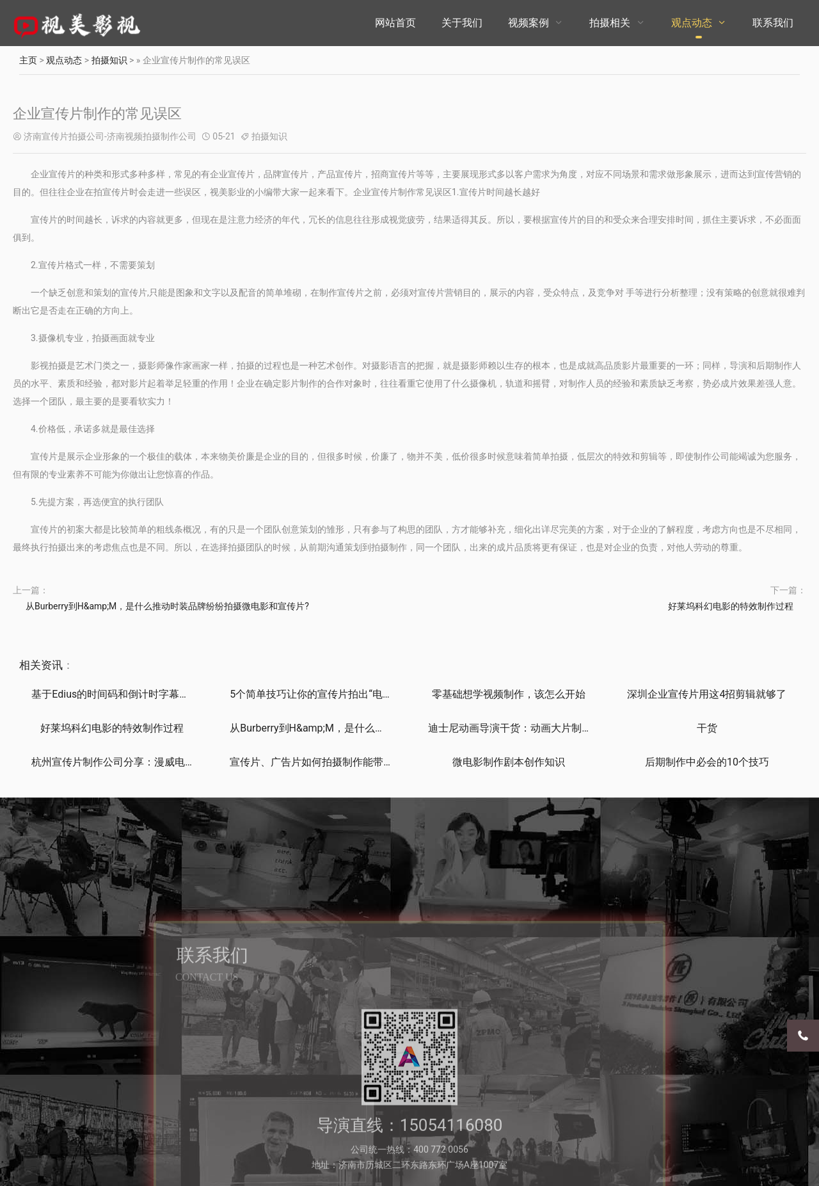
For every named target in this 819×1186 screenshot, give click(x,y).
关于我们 (461, 23)
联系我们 (772, 23)
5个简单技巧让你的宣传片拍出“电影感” (318, 694)
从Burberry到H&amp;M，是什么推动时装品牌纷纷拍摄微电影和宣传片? (167, 606)
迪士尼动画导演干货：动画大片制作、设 (520, 728)
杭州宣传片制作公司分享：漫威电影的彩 (123, 762)
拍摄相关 (609, 23)
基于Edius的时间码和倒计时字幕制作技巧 (125, 694)
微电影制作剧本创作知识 (508, 762)
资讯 (52, 665)
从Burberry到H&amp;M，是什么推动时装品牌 (333, 728)
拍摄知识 (109, 60)
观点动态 (691, 23)
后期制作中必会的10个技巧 (707, 762)
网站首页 (395, 23)
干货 (707, 728)
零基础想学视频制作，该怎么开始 (508, 694)
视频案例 (528, 23)
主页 (28, 60)
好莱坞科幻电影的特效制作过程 (730, 606)
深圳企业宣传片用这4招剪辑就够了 (706, 694)
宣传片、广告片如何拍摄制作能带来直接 (322, 762)
